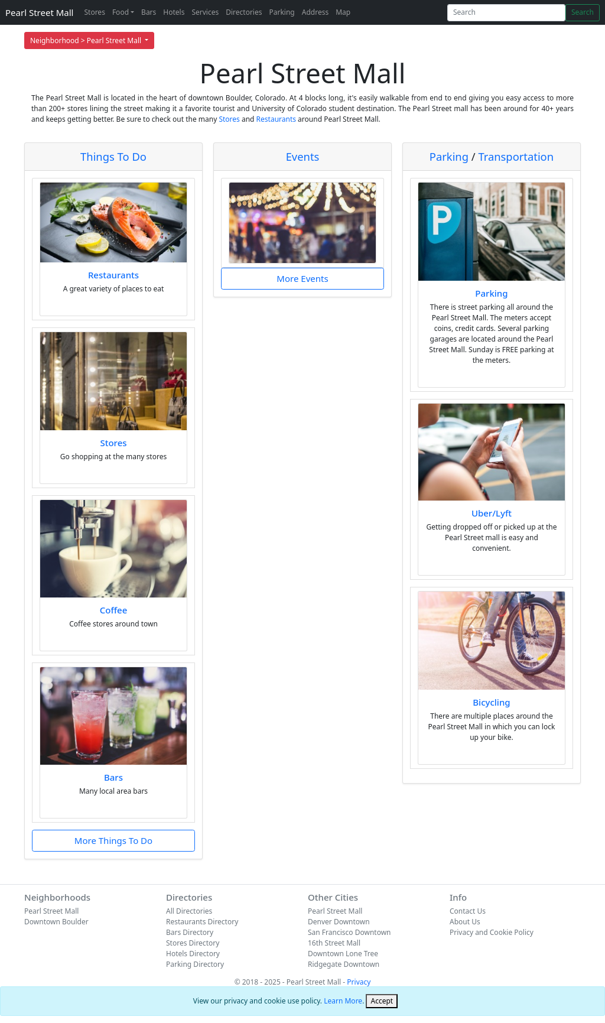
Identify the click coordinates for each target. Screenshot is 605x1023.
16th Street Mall (334, 943)
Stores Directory (192, 943)
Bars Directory (189, 932)
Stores (94, 12)
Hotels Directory (193, 954)
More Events (302, 278)
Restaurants (276, 119)
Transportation (516, 156)
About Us (465, 922)
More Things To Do (113, 840)
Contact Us (468, 911)
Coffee (114, 610)
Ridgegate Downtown (343, 964)
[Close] (382, 1001)
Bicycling (491, 702)
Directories (244, 12)
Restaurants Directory (202, 922)
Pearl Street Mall (39, 12)
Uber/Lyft (491, 513)
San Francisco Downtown (349, 932)
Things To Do (113, 156)
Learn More (343, 1001)
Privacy (358, 982)
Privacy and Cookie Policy (492, 932)
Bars (148, 12)
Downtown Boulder (56, 922)
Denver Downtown (339, 922)
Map (343, 12)
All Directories (189, 911)
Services (205, 12)
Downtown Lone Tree (343, 954)
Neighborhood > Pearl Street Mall (86, 40)
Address (315, 12)
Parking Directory (195, 964)
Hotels (173, 12)
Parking (281, 12)
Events (303, 156)
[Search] (506, 12)
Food (120, 12)
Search (582, 12)
